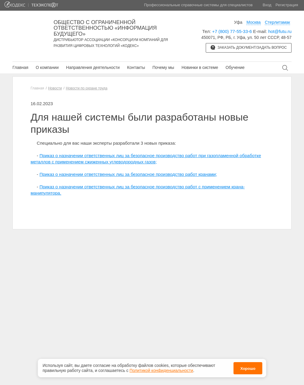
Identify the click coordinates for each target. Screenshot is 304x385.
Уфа (238, 22)
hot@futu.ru (280, 31)
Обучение (235, 67)
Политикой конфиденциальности (161, 370)
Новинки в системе (199, 67)
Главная (20, 67)
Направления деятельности (93, 67)
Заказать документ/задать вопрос (248, 47)
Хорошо (247, 368)
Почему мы (163, 67)
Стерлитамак (277, 22)
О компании (47, 67)
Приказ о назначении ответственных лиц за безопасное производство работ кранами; (128, 174)
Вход (267, 5)
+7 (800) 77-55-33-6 (232, 31)
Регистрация (287, 5)
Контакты (136, 67)
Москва (253, 22)
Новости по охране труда (86, 88)
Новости (55, 88)
